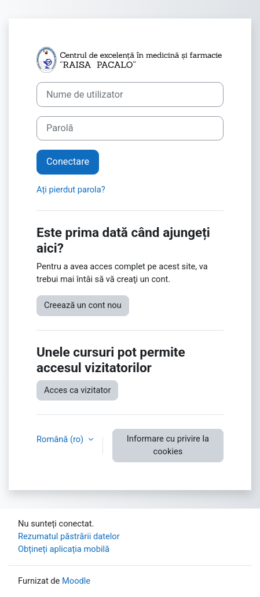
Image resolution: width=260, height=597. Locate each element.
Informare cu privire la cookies (168, 445)
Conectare (67, 161)
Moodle (76, 581)
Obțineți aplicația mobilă (63, 549)
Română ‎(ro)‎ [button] (61, 439)
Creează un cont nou (83, 305)
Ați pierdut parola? (70, 189)
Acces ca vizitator (77, 390)
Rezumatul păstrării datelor (69, 536)
